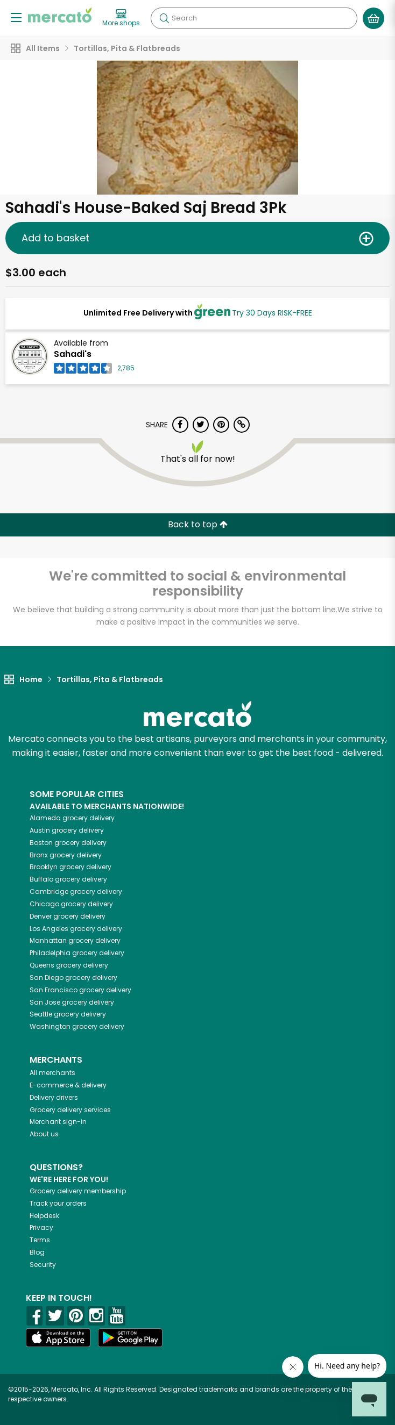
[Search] (254, 18)
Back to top (198, 524)
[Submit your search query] (164, 18)
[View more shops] (121, 18)
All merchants (52, 1072)
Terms (40, 1239)
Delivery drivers (54, 1097)
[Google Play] (130, 1337)
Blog (37, 1252)
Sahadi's (72, 354)
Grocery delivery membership (78, 1190)
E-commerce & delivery (68, 1085)
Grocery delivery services (70, 1109)
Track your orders (58, 1203)
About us (44, 1133)
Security (43, 1264)
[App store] (58, 1338)
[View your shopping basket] (373, 18)
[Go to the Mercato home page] (59, 15)
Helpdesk (44, 1215)
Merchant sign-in (58, 1121)
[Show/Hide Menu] (16, 17)
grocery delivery (72, 817)
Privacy (41, 1227)
